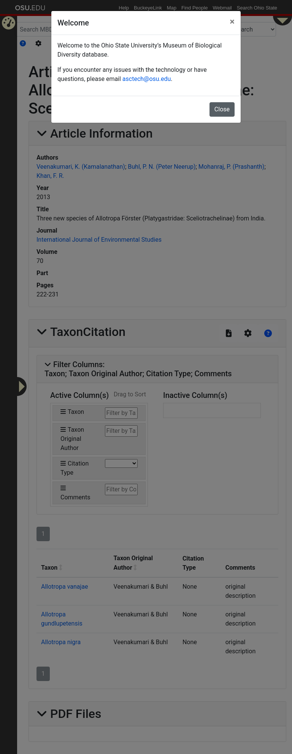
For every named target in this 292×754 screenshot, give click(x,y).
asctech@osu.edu (146, 78)
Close (222, 109)
